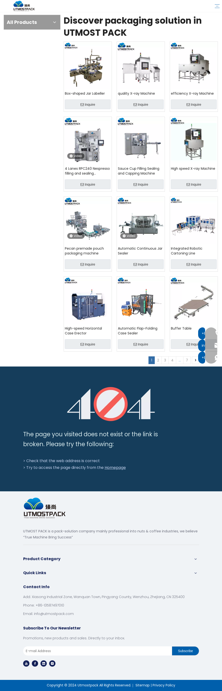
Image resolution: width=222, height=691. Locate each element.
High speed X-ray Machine (193, 168)
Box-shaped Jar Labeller (85, 93)
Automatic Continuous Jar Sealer (140, 251)
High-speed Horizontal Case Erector (83, 331)
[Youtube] (26, 663)
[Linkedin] (43, 663)
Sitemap (142, 685)
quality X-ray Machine (136, 93)
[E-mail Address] (96, 651)
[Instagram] (52, 663)
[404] (111, 404)
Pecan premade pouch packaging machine (84, 251)
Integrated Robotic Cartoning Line (186, 251)
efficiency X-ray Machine (192, 93)
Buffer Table (181, 328)
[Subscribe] (185, 651)
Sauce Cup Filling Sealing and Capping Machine (138, 171)
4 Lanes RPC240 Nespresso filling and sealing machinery (87, 171)
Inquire (88, 104)
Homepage (115, 467)
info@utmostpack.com (54, 613)
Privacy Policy (164, 685)
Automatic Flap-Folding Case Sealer (137, 331)
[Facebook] (35, 663)
